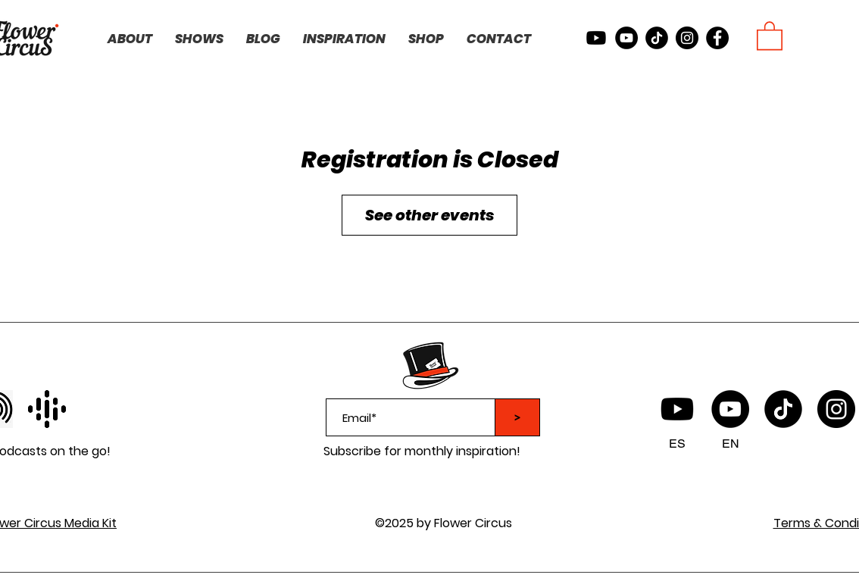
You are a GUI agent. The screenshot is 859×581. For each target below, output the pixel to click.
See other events (429, 215)
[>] (517, 417)
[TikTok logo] (783, 409)
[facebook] (717, 38)
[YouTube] (730, 409)
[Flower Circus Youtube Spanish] (677, 409)
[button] (769, 35)
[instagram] (687, 38)
